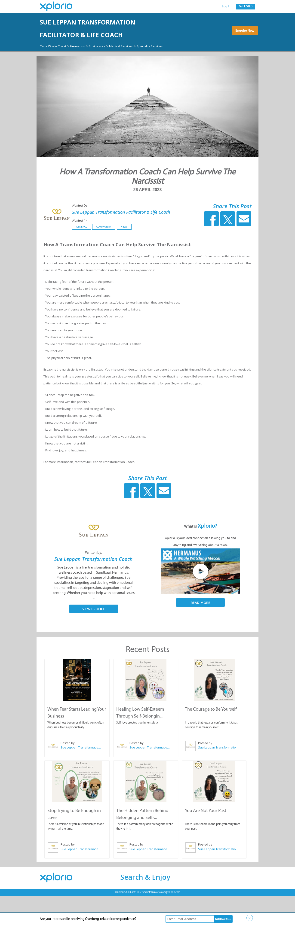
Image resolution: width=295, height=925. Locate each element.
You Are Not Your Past (205, 840)
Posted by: (76, 222)
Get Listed (245, 6)
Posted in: (75, 244)
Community (100, 250)
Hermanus (84, 59)
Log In (226, 6)
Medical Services (135, 59)
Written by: (93, 576)
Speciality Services (55, 63)
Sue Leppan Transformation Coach (93, 586)
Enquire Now (243, 41)
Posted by (67, 773)
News (120, 250)
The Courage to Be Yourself (211, 739)
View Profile (93, 639)
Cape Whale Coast (55, 59)
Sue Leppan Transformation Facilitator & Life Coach (102, 35)
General (77, 250)
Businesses (107, 59)
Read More (200, 626)
